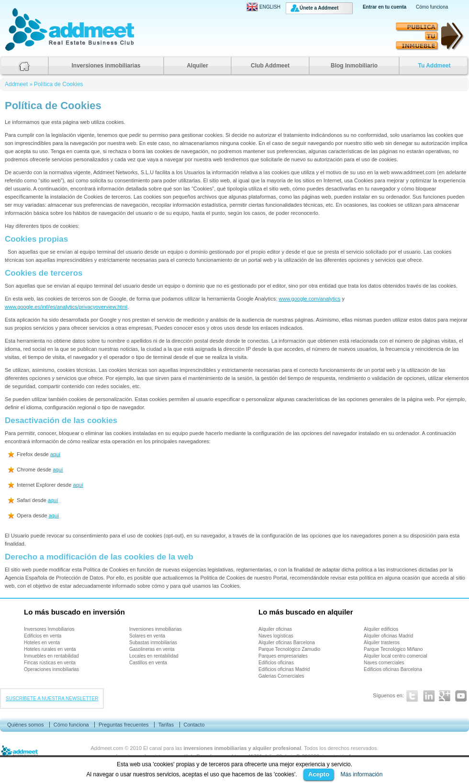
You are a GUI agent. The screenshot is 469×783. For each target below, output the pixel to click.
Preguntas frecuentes (124, 724)
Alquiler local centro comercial (395, 656)
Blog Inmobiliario (354, 65)
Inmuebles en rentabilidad (51, 656)
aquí (55, 454)
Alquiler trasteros (382, 642)
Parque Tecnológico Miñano (393, 649)
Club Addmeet (270, 65)
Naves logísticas (275, 635)
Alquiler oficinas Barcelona (286, 642)
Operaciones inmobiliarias (51, 669)
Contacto (193, 724)
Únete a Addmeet (319, 8)
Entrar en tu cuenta (384, 7)
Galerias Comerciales (281, 676)
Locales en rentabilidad (154, 656)
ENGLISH (263, 6)
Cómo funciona (432, 7)
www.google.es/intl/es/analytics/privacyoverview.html (66, 307)
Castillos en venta (148, 662)
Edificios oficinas (276, 662)
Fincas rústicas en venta (50, 662)
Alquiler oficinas (275, 629)
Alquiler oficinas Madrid (388, 635)
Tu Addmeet (434, 65)
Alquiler (197, 65)
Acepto (318, 774)
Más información (361, 774)
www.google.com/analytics (309, 299)
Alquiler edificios (381, 629)
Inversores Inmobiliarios (49, 629)
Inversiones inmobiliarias (105, 65)
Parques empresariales (283, 656)
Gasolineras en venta (152, 649)
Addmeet (14, 50)
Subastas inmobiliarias (153, 642)
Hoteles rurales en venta (50, 649)
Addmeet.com (107, 748)
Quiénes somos (25, 724)
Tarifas (166, 724)
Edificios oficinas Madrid (284, 669)
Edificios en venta (42, 635)
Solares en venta (147, 635)
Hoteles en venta (42, 642)
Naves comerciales (384, 662)
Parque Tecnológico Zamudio (289, 649)
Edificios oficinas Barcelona (393, 669)
